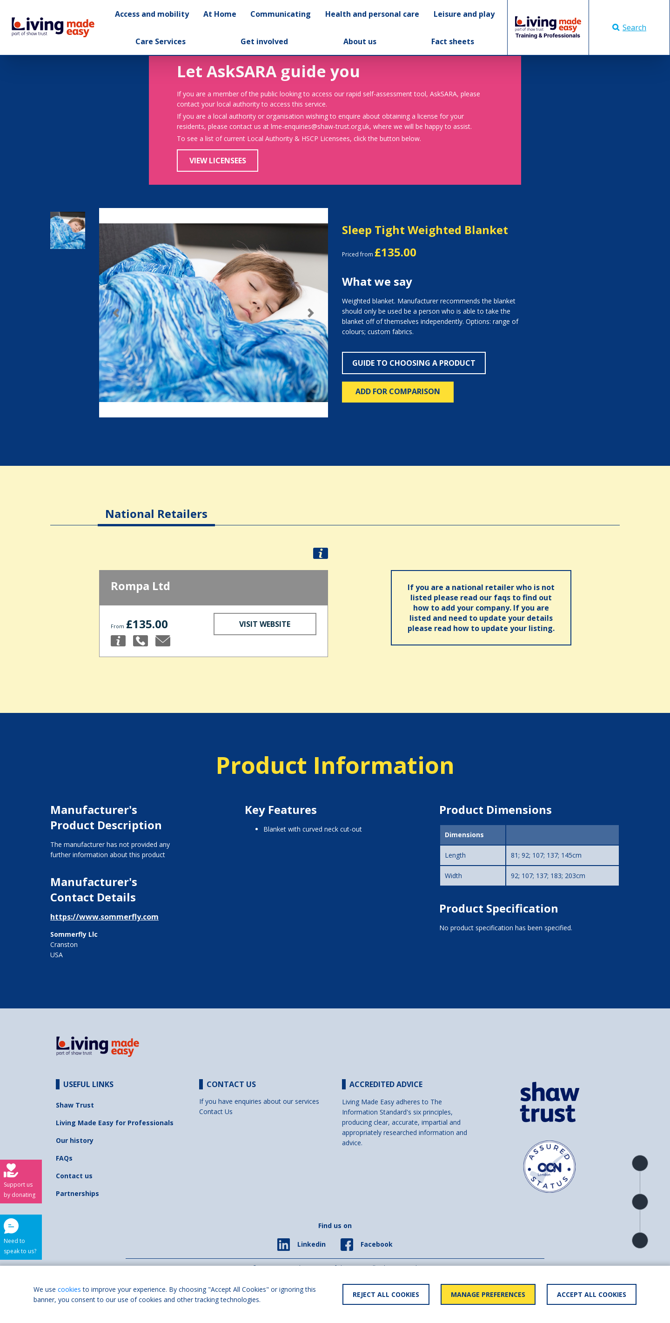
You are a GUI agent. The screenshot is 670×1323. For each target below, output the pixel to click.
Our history (75, 1140)
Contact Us (216, 1111)
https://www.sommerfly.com (104, 917)
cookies (69, 1289)
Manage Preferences (488, 1294)
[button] (116, 313)
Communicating (280, 14)
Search (629, 27)
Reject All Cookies (386, 1294)
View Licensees (217, 160)
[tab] (156, 506)
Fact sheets (452, 41)
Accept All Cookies (591, 1294)
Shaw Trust (75, 1105)
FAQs (64, 1158)
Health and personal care (372, 14)
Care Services (160, 41)
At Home (219, 14)
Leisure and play (464, 14)
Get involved (264, 41)
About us (359, 41)
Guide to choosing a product (414, 363)
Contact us (74, 1175)
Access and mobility (152, 14)
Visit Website (264, 624)
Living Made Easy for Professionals (115, 1122)
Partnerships (77, 1193)
